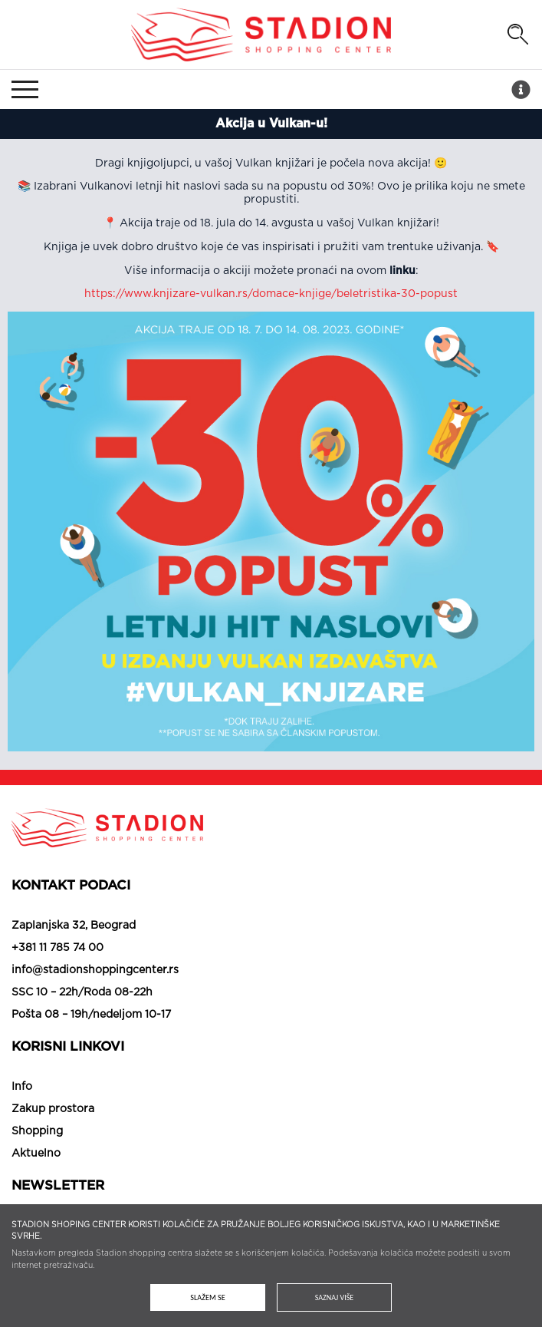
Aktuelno (36, 1153)
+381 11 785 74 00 (57, 947)
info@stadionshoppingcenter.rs (95, 970)
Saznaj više (334, 1297)
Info (21, 1086)
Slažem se (207, 1297)
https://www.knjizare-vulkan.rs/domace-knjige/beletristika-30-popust (271, 294)
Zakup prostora (52, 1109)
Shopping (37, 1131)
